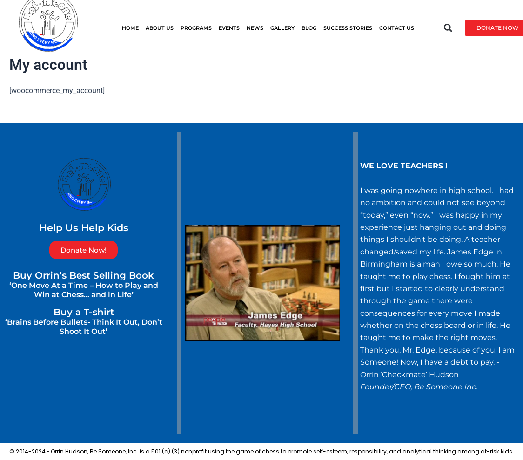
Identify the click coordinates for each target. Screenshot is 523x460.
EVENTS (229, 28)
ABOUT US (160, 28)
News (255, 28)
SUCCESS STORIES (347, 28)
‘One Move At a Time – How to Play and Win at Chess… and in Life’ (83, 290)
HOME (130, 28)
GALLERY (282, 28)
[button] (448, 27)
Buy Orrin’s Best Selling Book (83, 275)
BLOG (309, 28)
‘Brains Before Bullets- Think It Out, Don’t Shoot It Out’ (83, 327)
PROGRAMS (196, 28)
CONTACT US (396, 28)
